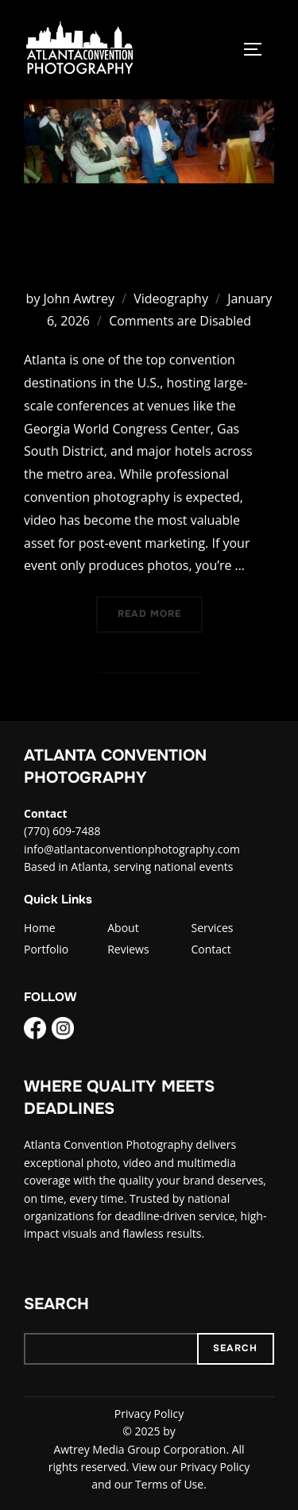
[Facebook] (35, 1030)
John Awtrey (79, 298)
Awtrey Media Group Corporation (139, 1449)
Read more (160, 612)
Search (56, 1304)
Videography (171, 298)
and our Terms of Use (147, 1484)
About (122, 927)
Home (40, 927)
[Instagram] (63, 1030)
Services (212, 927)
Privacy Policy (149, 1413)
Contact (210, 949)
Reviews (128, 949)
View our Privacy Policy (191, 1466)
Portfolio (46, 949)
